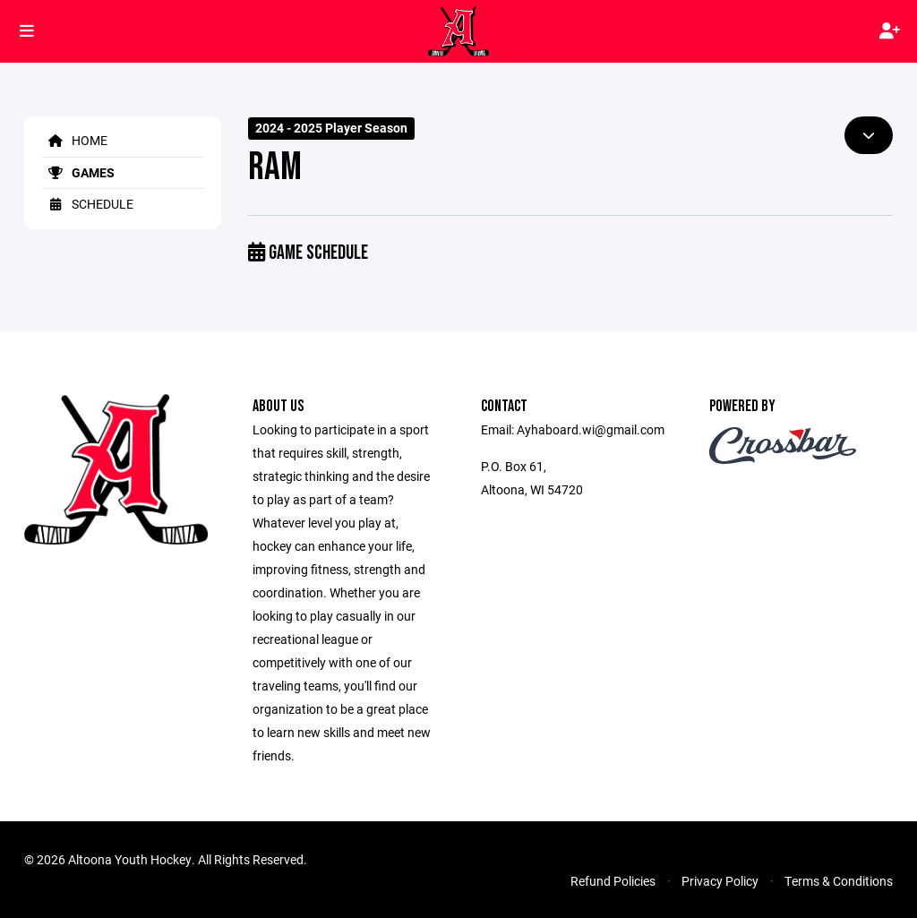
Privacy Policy (719, 880)
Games (78, 172)
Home (74, 140)
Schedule (87, 203)
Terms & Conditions (838, 880)
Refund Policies (613, 880)
